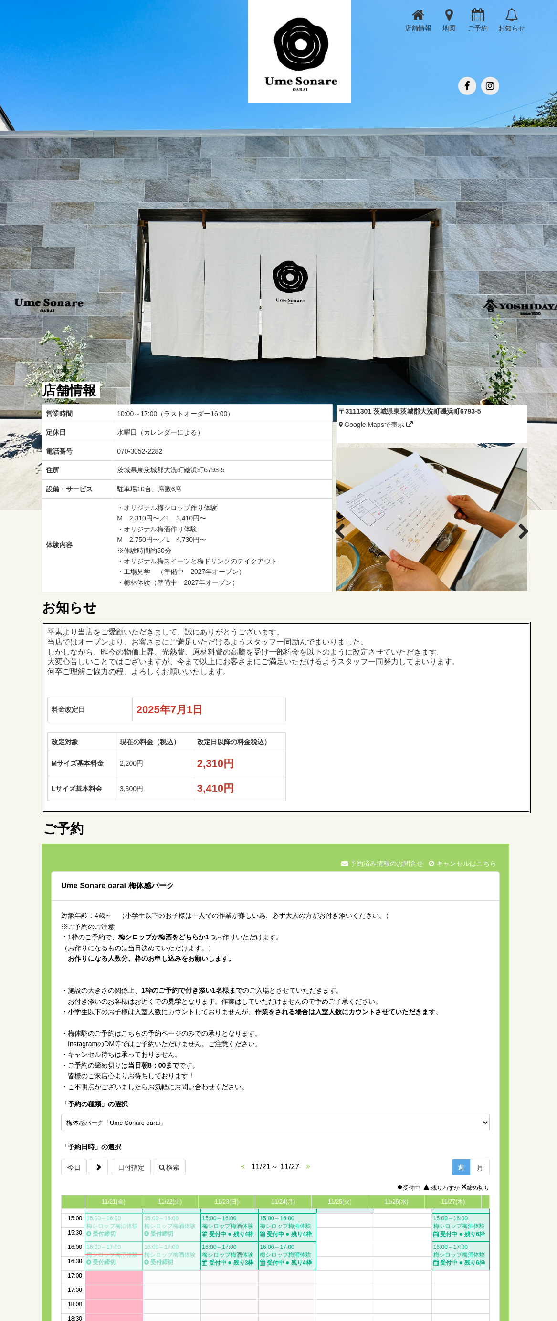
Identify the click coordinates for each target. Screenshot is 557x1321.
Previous (345, 529)
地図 (449, 20)
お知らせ (511, 20)
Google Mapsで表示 (376, 424)
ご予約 (478, 20)
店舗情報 (418, 20)
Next (518, 529)
